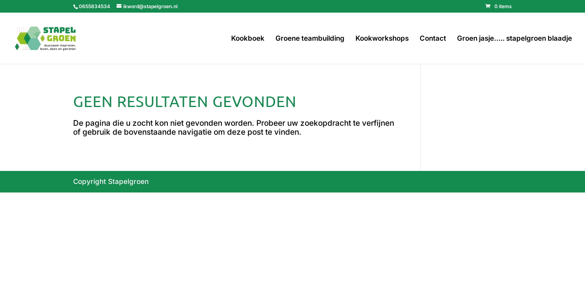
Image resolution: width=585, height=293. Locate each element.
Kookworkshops (382, 38)
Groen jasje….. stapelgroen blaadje (514, 38)
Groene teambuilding (309, 38)
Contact (433, 38)
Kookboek (247, 38)
